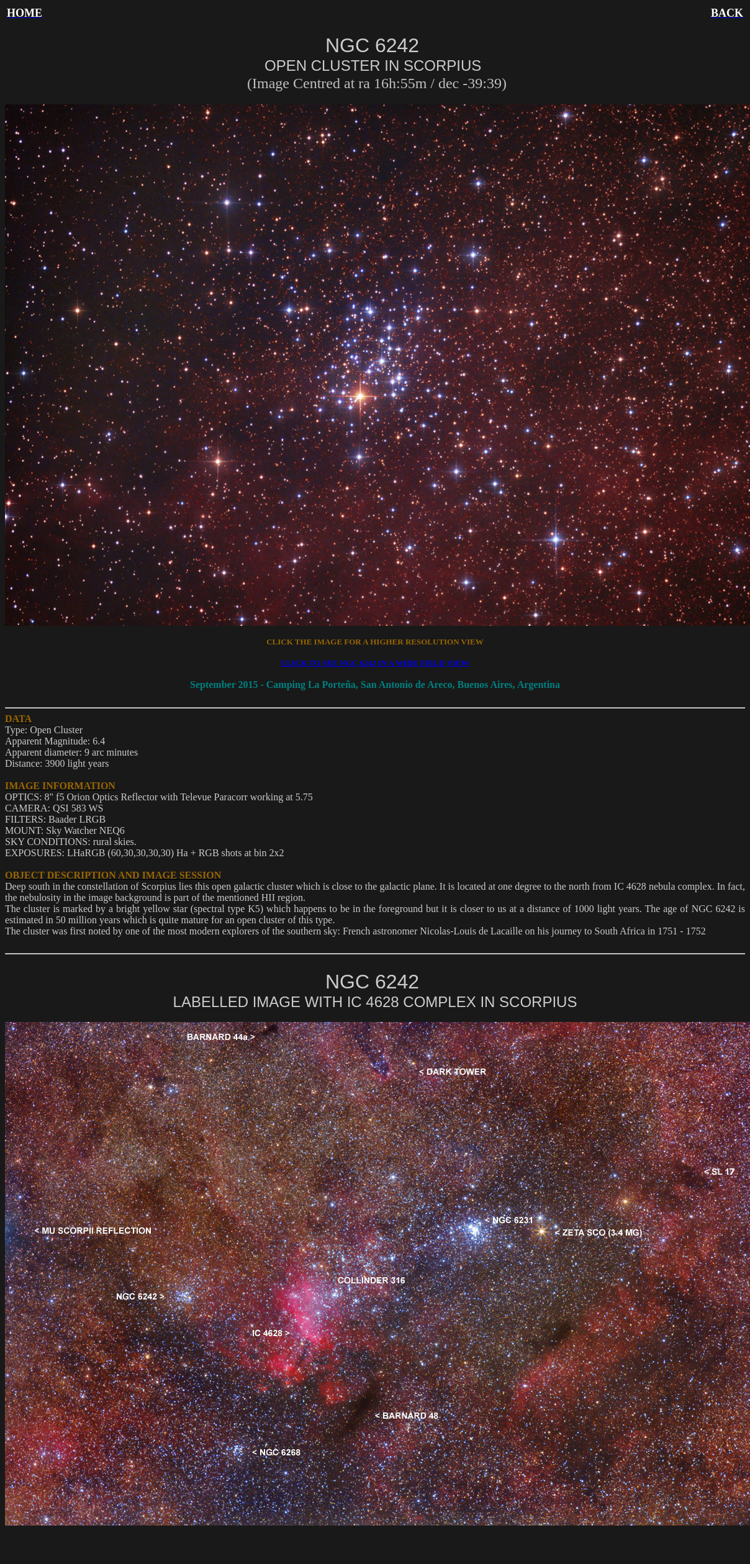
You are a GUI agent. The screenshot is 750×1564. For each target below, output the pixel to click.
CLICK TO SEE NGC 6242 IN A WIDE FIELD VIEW (375, 662)
